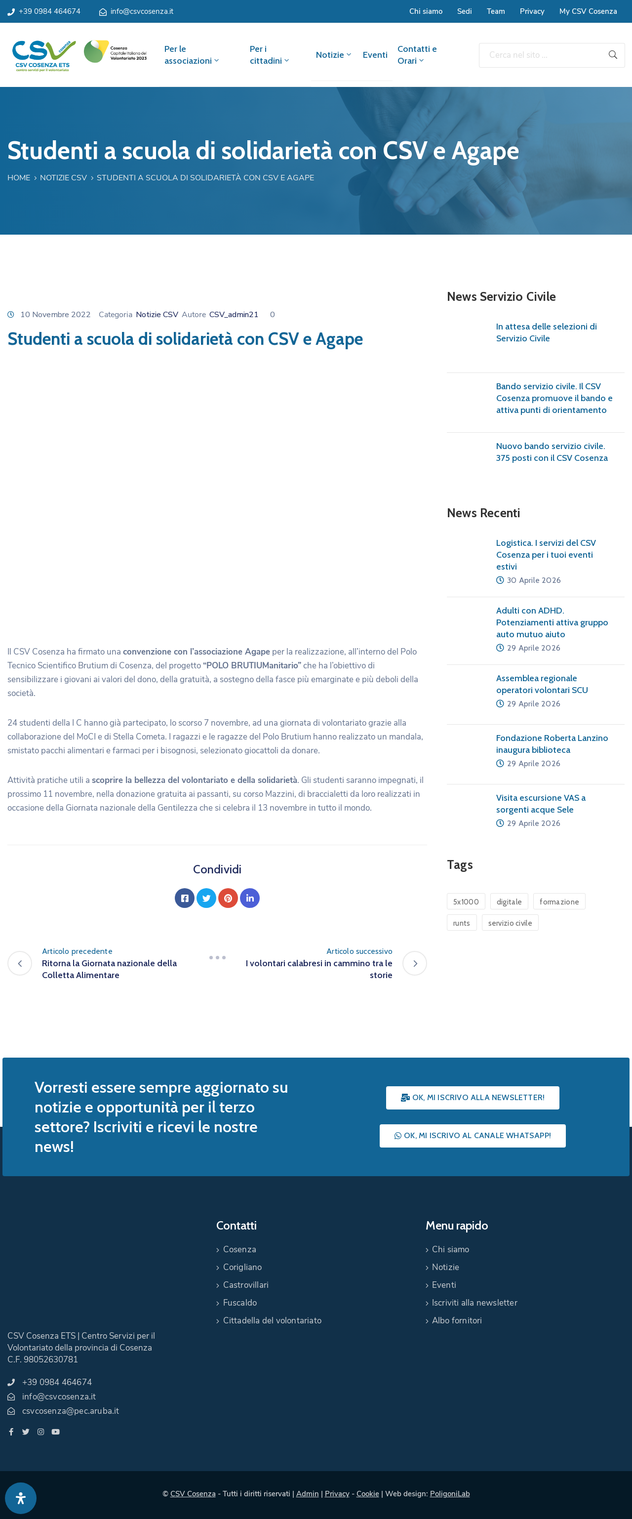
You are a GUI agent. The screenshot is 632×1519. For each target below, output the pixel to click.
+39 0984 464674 (49, 11)
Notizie (334, 54)
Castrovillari (246, 1285)
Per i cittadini (270, 54)
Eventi (375, 54)
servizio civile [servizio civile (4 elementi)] (510, 923)
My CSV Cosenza (588, 11)
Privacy (532, 11)
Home (18, 177)
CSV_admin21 (234, 314)
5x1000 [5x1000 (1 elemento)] (466, 902)
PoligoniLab (450, 1494)
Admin (307, 1494)
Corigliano (242, 1267)
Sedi (464, 11)
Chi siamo (425, 11)
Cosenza (239, 1249)
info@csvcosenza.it (142, 11)
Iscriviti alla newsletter (474, 1303)
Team (496, 11)
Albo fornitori (457, 1320)
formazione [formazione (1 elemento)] (559, 902)
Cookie (367, 1494)
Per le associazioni (192, 54)
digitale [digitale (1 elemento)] (509, 902)
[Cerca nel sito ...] (540, 55)
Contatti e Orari (417, 54)
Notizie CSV (63, 177)
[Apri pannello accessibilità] (21, 1498)
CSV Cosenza (193, 1494)
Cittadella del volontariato (272, 1320)
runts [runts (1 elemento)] (462, 923)
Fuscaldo (240, 1303)
